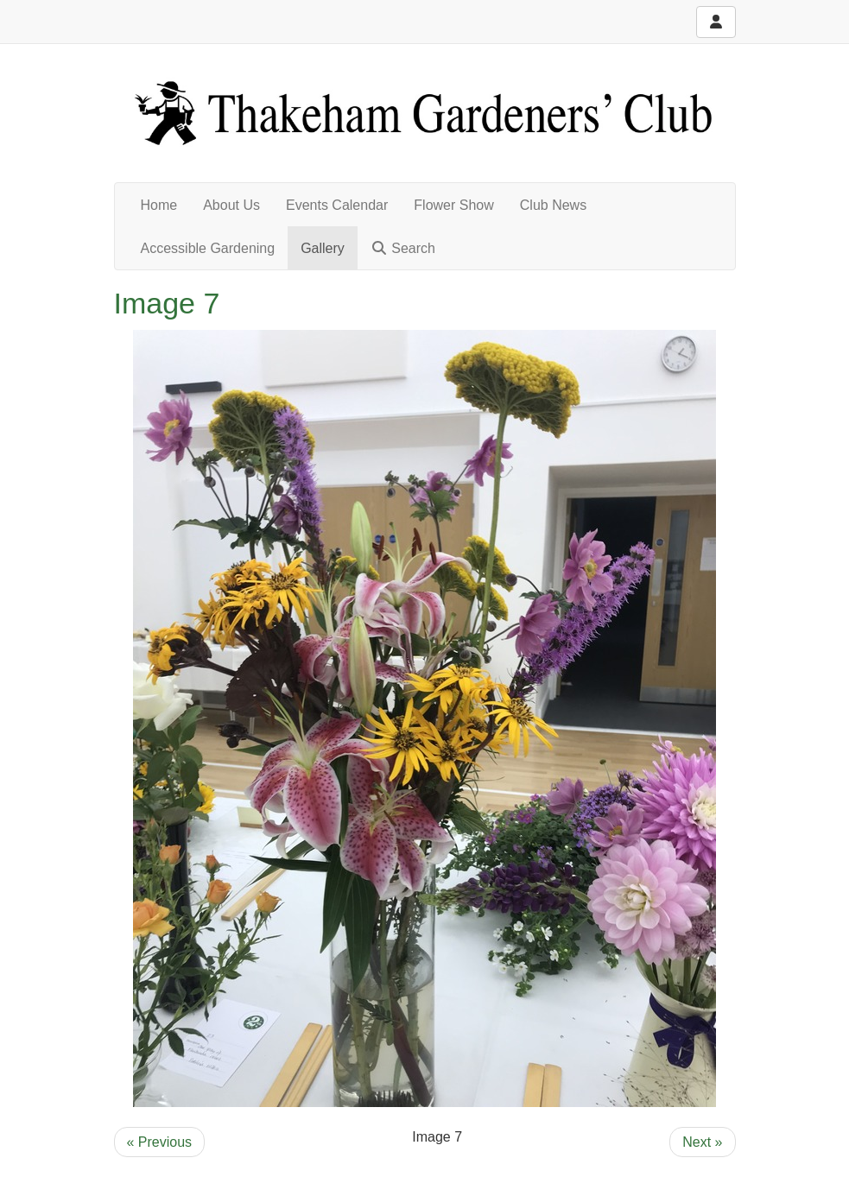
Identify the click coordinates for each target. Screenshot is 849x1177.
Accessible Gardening (208, 248)
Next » (702, 1142)
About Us (231, 205)
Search (403, 248)
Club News (553, 205)
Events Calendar (337, 205)
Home (159, 205)
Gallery (323, 248)
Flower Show (453, 205)
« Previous (160, 1142)
